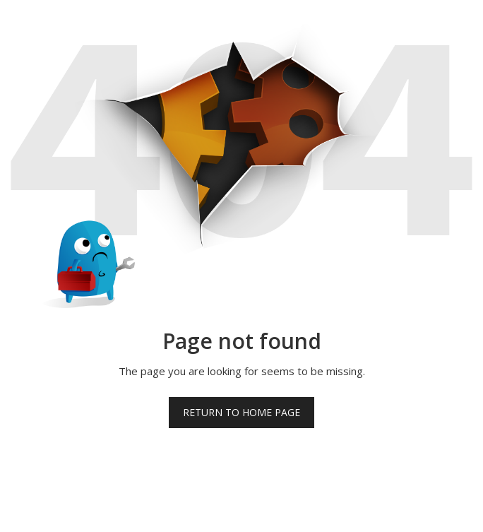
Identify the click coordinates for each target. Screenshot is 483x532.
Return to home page (241, 412)
